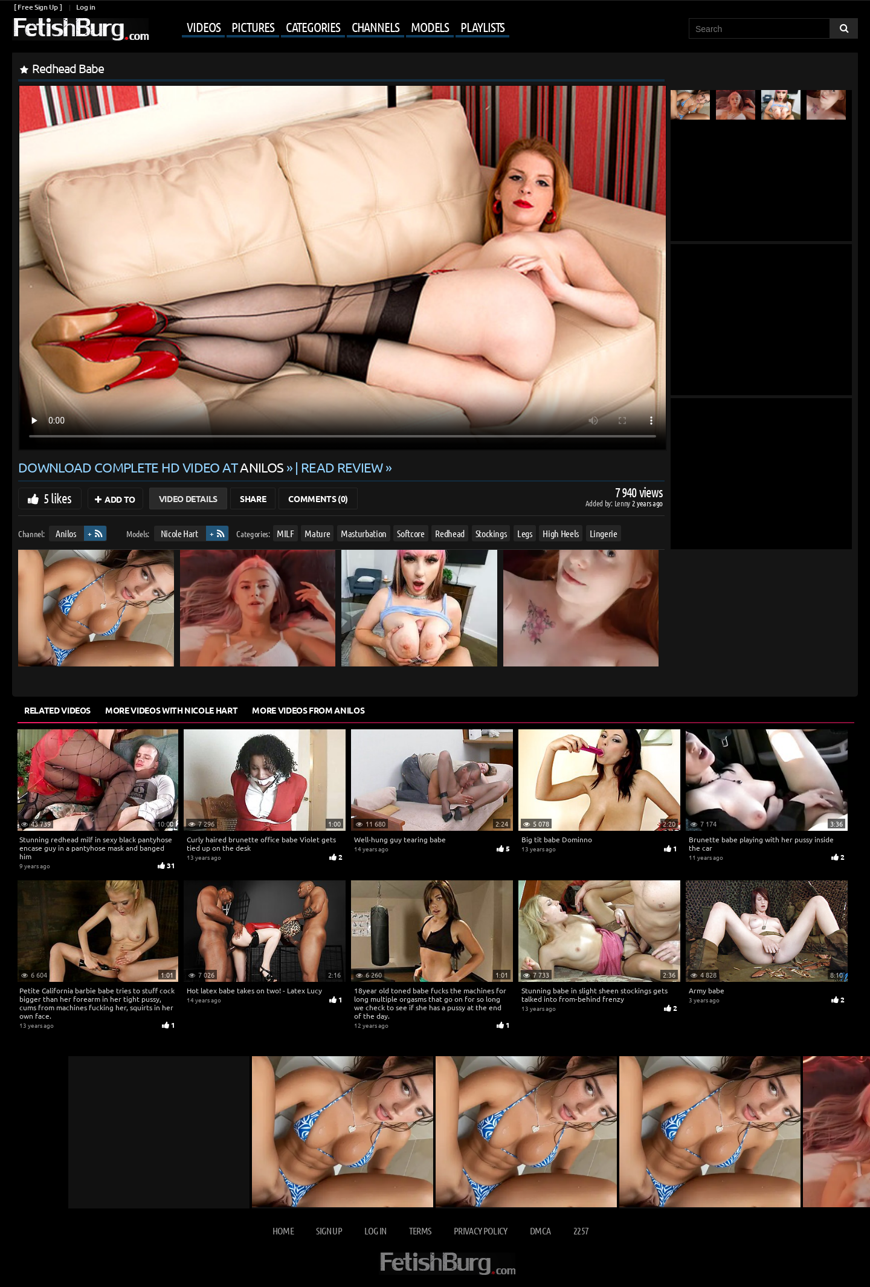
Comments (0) (318, 498)
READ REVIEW (342, 467)
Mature (317, 533)
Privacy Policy (480, 1230)
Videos (203, 26)
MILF (285, 533)
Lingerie (603, 533)
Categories (313, 26)
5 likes (57, 498)
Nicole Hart (179, 533)
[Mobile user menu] (330, 27)
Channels (375, 26)
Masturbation (364, 533)
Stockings (491, 533)
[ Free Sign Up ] (38, 7)
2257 (580, 1230)
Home (283, 1230)
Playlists (482, 26)
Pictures (252, 26)
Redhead (450, 533)
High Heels (561, 533)
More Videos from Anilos (308, 710)
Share (253, 498)
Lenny (623, 503)
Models (430, 26)
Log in (85, 7)
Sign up (328, 1230)
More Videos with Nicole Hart (171, 710)
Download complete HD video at (152, 467)
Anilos (66, 533)
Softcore (410, 533)
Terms (420, 1230)
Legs (524, 533)
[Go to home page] (80, 29)
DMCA (540, 1230)
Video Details (188, 498)
